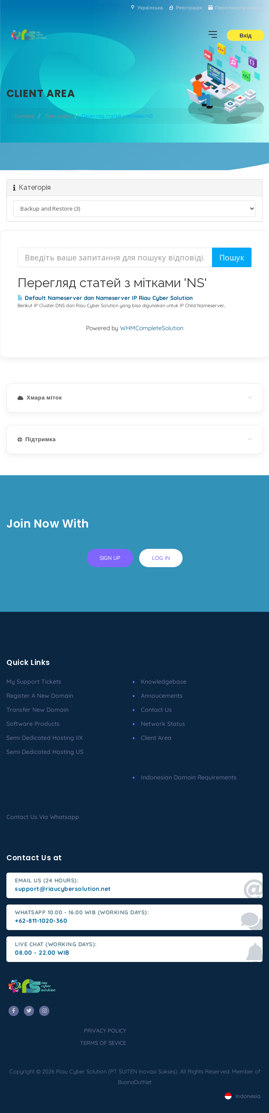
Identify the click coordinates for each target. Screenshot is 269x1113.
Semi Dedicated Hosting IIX (44, 738)
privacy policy (105, 1030)
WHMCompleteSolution (151, 328)
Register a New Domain (39, 695)
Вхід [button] (246, 35)
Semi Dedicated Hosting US (44, 752)
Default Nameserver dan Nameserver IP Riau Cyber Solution (105, 297)
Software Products (33, 724)
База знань (58, 116)
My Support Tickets (33, 681)
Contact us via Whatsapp (42, 817)
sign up (110, 557)
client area (156, 738)
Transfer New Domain (37, 709)
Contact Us (156, 709)
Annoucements (162, 695)
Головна (24, 116)
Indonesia (242, 1096)
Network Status (163, 724)
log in (161, 557)
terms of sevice (103, 1042)
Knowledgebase (163, 681)
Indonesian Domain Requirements (189, 777)
